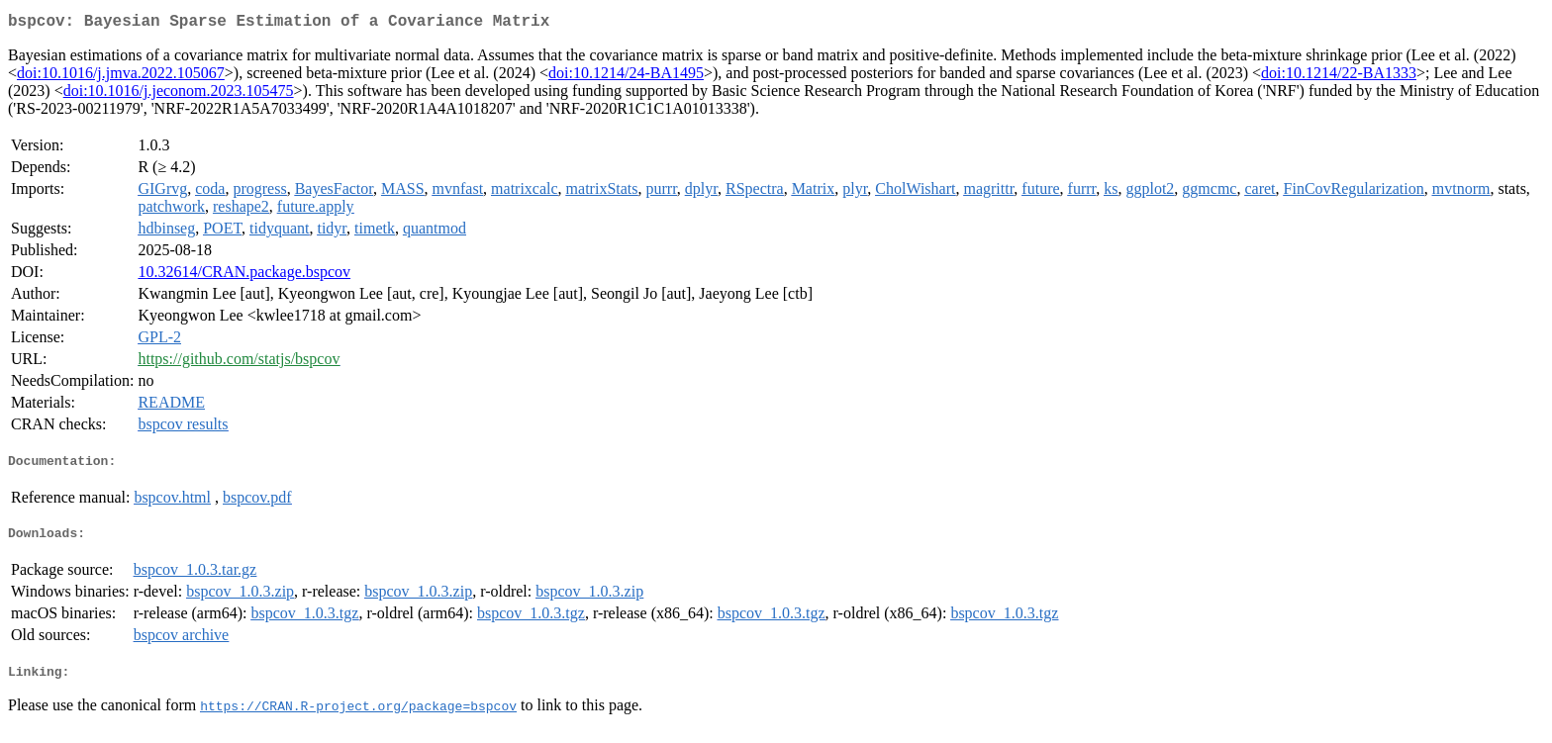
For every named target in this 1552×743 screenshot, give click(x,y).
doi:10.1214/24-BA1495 (626, 76)
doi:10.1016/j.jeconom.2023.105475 (178, 94)
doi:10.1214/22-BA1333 (1338, 76)
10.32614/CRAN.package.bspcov (244, 275)
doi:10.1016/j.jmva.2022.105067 (121, 76)
